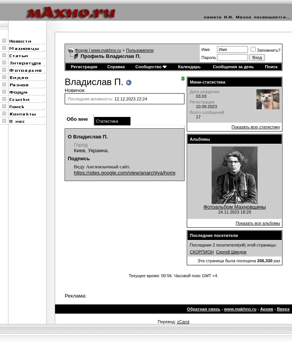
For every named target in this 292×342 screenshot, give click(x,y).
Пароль (208, 57)
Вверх (283, 309)
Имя (205, 49)
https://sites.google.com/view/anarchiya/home (125, 173)
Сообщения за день (233, 66)
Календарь (189, 66)
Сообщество (151, 66)
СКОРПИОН (202, 252)
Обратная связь (203, 309)
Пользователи (140, 50)
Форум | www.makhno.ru (98, 50)
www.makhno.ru (240, 309)
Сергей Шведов (231, 252)
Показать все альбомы (258, 223)
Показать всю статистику (256, 127)
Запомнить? (266, 50)
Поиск (271, 66)
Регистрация (84, 66)
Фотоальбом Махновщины (234, 207)
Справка (116, 66)
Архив (266, 309)
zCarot (183, 321)
